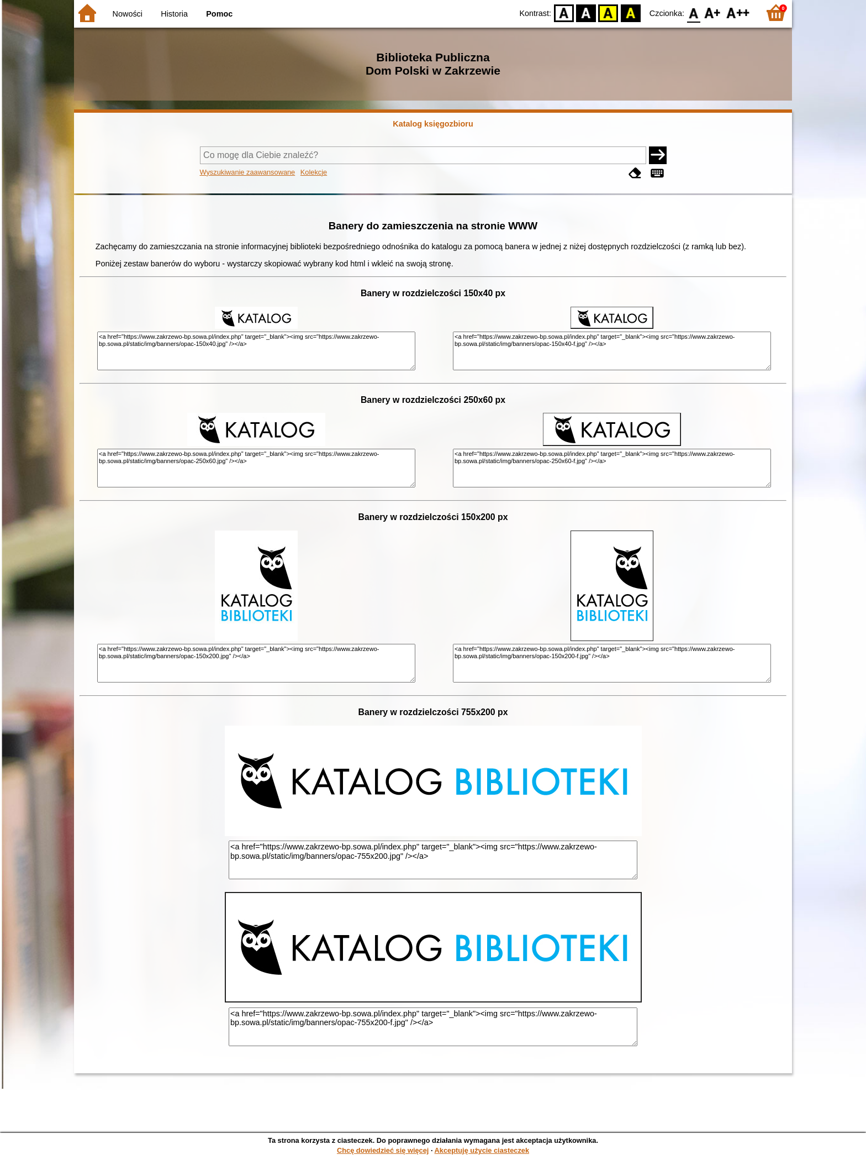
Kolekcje (313, 172)
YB (608, 12)
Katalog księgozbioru (433, 123)
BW (586, 12)
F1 (712, 12)
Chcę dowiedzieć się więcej (383, 1150)
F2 (738, 12)
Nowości (127, 13)
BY (630, 12)
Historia (174, 13)
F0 (693, 12)
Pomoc (219, 13)
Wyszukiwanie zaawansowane (247, 172)
